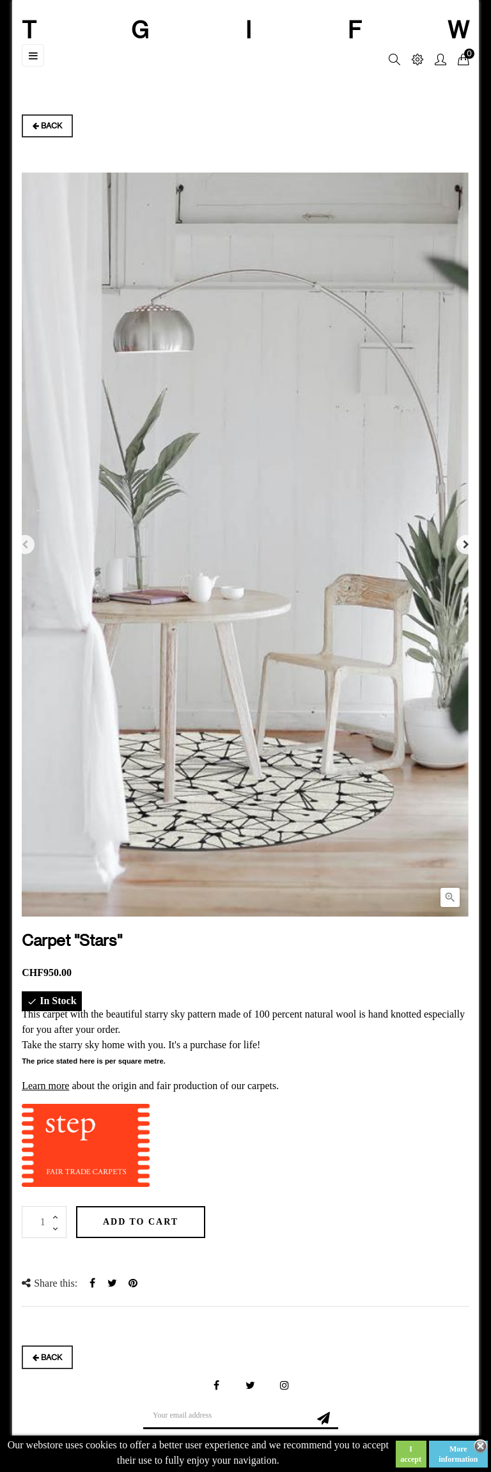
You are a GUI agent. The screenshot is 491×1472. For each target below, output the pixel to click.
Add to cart (140, 1222)
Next (466, 544)
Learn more (45, 1085)
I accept (410, 1454)
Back (47, 125)
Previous (25, 544)
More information (458, 1454)
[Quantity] (44, 1222)
